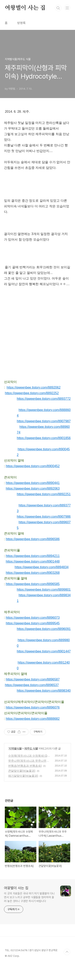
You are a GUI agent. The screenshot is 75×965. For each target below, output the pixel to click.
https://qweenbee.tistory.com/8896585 (33, 584)
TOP (67, 952)
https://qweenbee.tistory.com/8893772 (44, 398)
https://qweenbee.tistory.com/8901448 (33, 561)
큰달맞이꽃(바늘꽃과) (21, 770)
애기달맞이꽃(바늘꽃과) (23, 775)
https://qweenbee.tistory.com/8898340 (44, 690)
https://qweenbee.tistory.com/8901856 (44, 438)
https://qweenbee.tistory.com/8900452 (33, 466)
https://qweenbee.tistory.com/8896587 (33, 679)
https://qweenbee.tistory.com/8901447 (44, 651)
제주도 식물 (31, 748)
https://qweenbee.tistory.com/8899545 (33, 623)
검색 (58, 8)
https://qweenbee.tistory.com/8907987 (44, 421)
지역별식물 (15, 748)
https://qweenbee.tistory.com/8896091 (44, 629)
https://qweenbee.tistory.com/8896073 (33, 617)
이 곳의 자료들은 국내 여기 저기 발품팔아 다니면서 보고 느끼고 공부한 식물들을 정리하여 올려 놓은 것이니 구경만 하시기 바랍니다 (29, 897)
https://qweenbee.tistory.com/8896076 (33, 707)
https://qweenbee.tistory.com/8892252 (32, 393)
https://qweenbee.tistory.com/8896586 (33, 539)
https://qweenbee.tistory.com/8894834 (41, 567)
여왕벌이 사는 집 (25, 8)
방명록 (21, 23)
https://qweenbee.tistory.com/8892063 (33, 488)
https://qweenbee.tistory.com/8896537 (32, 685)
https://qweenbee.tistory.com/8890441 (33, 483)
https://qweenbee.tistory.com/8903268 (33, 572)
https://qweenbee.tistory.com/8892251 (44, 494)
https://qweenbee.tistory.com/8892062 (33, 387)
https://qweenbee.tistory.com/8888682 (33, 718)
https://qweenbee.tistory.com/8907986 (44, 516)
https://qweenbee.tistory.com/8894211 (33, 556)
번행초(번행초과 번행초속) (25, 765)
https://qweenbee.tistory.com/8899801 (44, 589)
